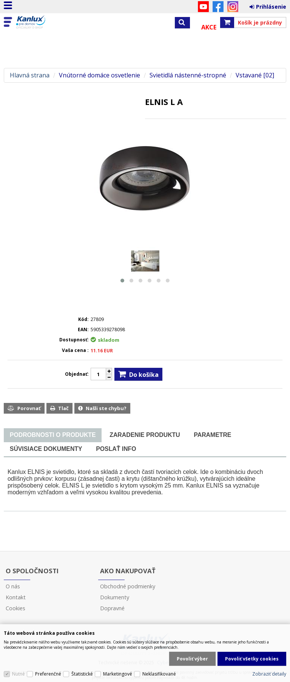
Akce (208, 27)
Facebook (218, 6)
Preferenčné (48, 674)
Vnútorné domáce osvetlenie (99, 75)
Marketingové (117, 674)
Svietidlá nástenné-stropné (188, 75)
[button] (122, 280)
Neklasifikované (159, 674)
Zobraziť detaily (269, 674)
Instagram (232, 6)
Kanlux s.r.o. (38, 22)
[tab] (53, 435)
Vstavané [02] (255, 75)
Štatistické (82, 674)
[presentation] (53, 435)
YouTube (203, 6)
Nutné (18, 674)
